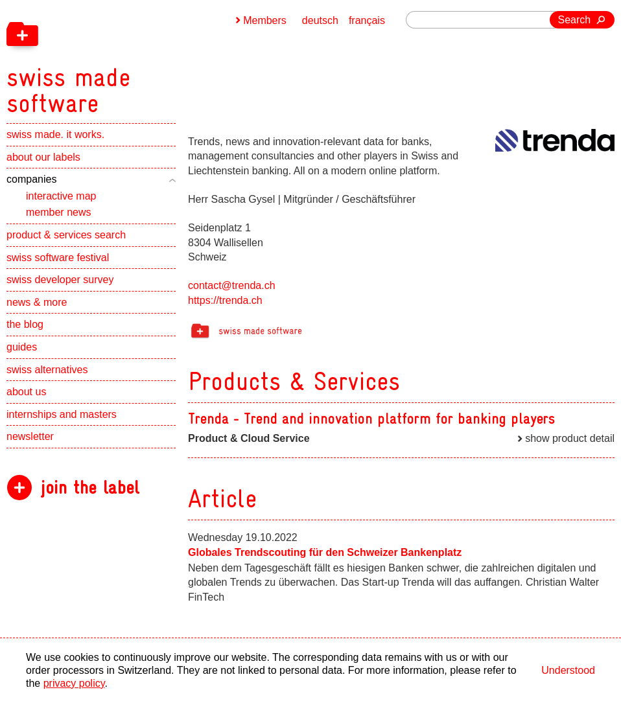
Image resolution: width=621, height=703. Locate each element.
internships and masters (61, 414)
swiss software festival (57, 257)
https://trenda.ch (225, 300)
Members (265, 20)
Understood (568, 670)
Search (574, 19)
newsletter (30, 436)
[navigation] (136, 58)
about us (26, 391)
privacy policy (74, 683)
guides (21, 346)
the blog (24, 324)
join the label (89, 487)
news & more (36, 302)
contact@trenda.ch (231, 285)
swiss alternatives (47, 369)
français (367, 20)
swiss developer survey (59, 279)
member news (58, 212)
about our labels (43, 157)
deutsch (320, 20)
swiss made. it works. (55, 134)
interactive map (61, 196)
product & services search (66, 234)
